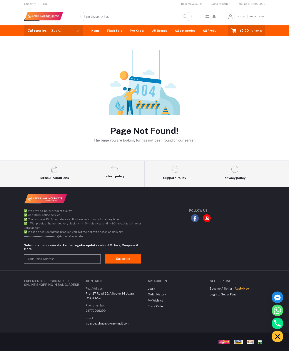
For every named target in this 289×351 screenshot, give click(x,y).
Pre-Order (137, 30)
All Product (211, 30)
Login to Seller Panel (223, 294)
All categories (185, 30)
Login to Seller (220, 3)
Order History (157, 294)
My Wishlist (155, 300)
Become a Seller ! (192, 3)
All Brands (159, 30)
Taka (44, 3)
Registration (257, 16)
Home (95, 30)
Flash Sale (114, 30)
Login (242, 16)
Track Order (156, 306)
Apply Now (242, 288)
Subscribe (123, 258)
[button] (214, 16)
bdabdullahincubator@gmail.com (107, 323)
